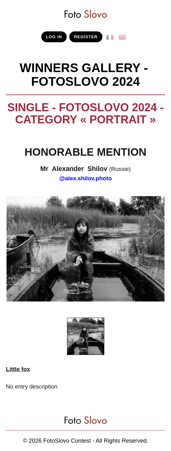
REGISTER (85, 37)
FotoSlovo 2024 (85, 81)
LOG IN (54, 37)
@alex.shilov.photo (85, 178)
